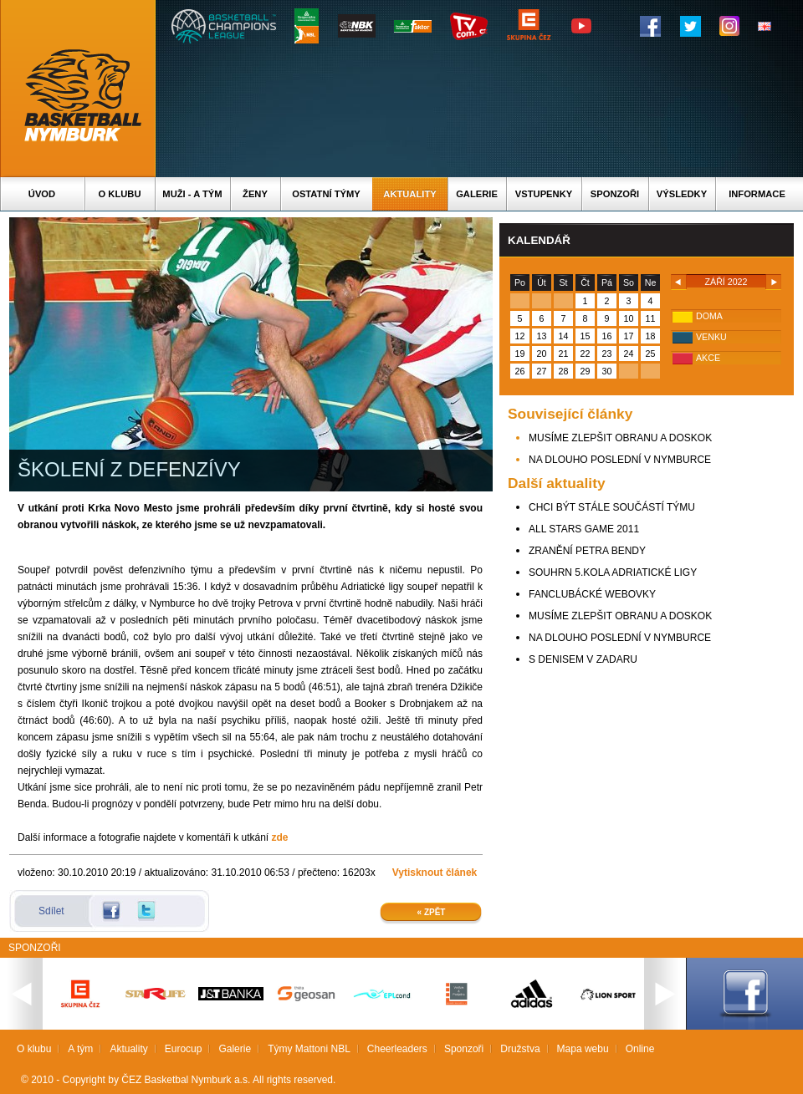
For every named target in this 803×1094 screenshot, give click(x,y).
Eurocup (183, 1049)
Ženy (255, 194)
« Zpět (431, 912)
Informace (757, 194)
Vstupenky (543, 194)
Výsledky (682, 194)
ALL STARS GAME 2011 (584, 529)
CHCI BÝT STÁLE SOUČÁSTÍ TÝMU (612, 507)
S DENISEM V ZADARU (583, 659)
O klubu (120, 194)
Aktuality (409, 194)
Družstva (520, 1049)
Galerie (477, 194)
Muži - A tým (192, 194)
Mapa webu (583, 1049)
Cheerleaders (397, 1049)
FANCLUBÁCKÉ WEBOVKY (592, 594)
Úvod (41, 194)
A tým (80, 1049)
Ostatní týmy (326, 194)
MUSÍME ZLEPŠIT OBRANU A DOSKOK (620, 438)
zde (280, 837)
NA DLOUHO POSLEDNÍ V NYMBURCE (620, 460)
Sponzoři (615, 194)
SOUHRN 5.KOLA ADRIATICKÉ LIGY (613, 572)
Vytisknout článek (435, 872)
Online (640, 1049)
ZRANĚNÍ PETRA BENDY (587, 551)
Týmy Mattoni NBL (309, 1049)
